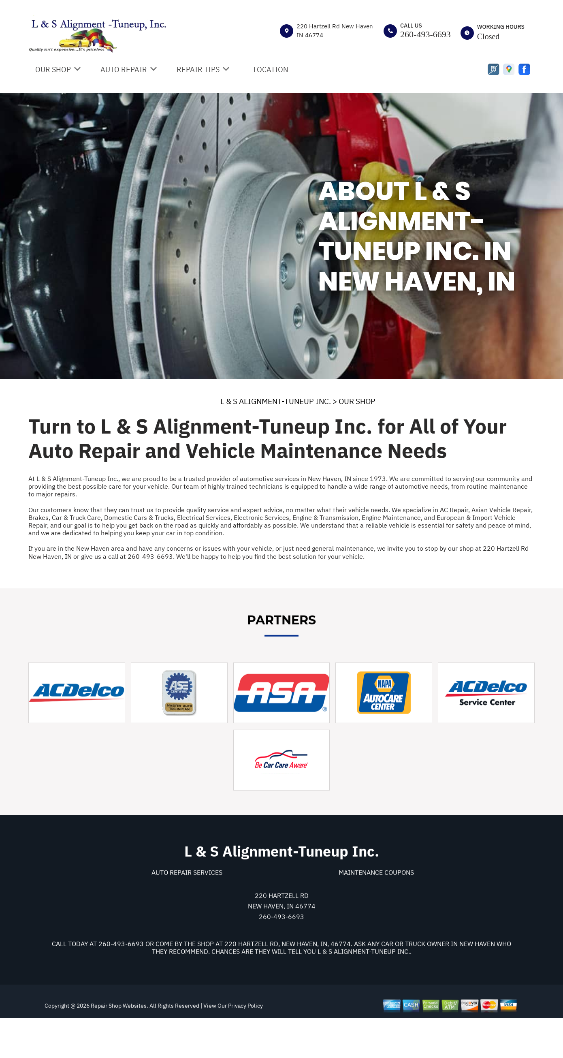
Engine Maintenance (391, 517)
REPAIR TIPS (198, 69)
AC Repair (454, 510)
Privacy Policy (245, 1042)
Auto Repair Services (186, 909)
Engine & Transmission (325, 517)
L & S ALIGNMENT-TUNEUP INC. (275, 401)
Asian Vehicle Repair (501, 510)
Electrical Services (203, 517)
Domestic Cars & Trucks (139, 517)
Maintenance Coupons (376, 909)
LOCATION (271, 69)
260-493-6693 (425, 34)
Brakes (38, 517)
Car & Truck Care (76, 517)
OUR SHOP (53, 69)
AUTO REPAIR (123, 69)
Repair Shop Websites (118, 1042)
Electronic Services (261, 517)
